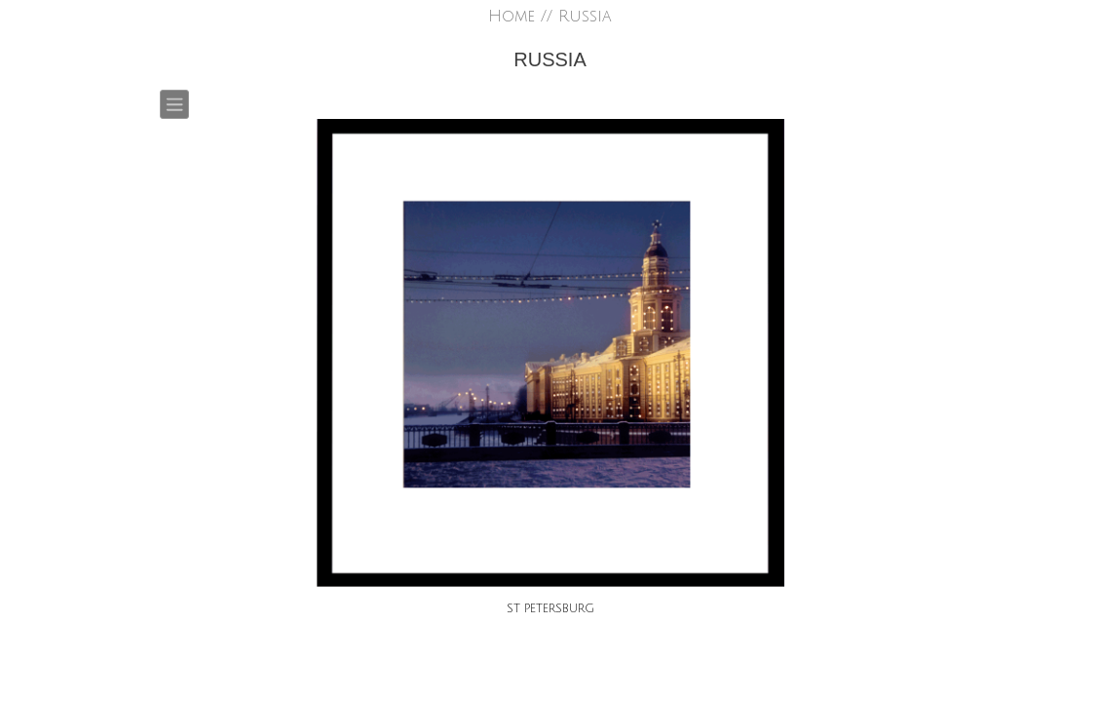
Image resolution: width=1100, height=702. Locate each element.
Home (511, 16)
